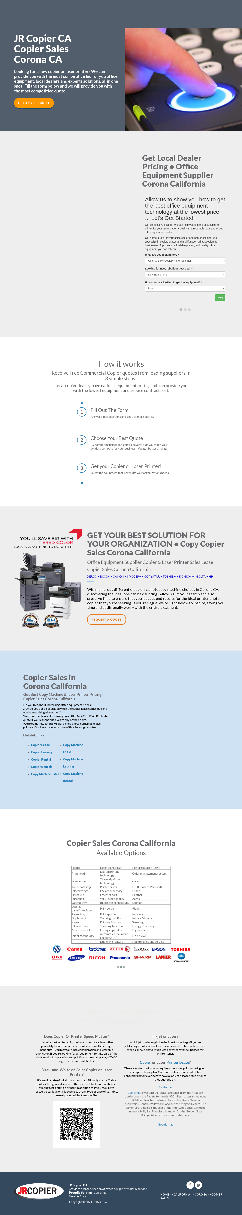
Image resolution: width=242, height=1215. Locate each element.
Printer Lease (177, 1062)
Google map (166, 1124)
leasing (81, 1019)
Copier (145, 1062)
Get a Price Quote (34, 103)
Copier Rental (41, 759)
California (165, 1087)
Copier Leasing (41, 752)
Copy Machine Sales (45, 774)
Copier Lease (40, 745)
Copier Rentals (42, 766)
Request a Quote (107, 619)
